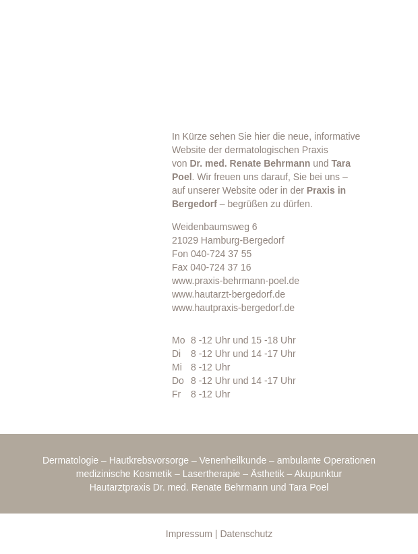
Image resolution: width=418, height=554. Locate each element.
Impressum (189, 533)
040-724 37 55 (221, 253)
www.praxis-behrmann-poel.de (235, 280)
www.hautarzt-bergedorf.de (228, 294)
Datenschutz (246, 533)
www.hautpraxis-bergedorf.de (233, 307)
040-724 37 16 (220, 267)
